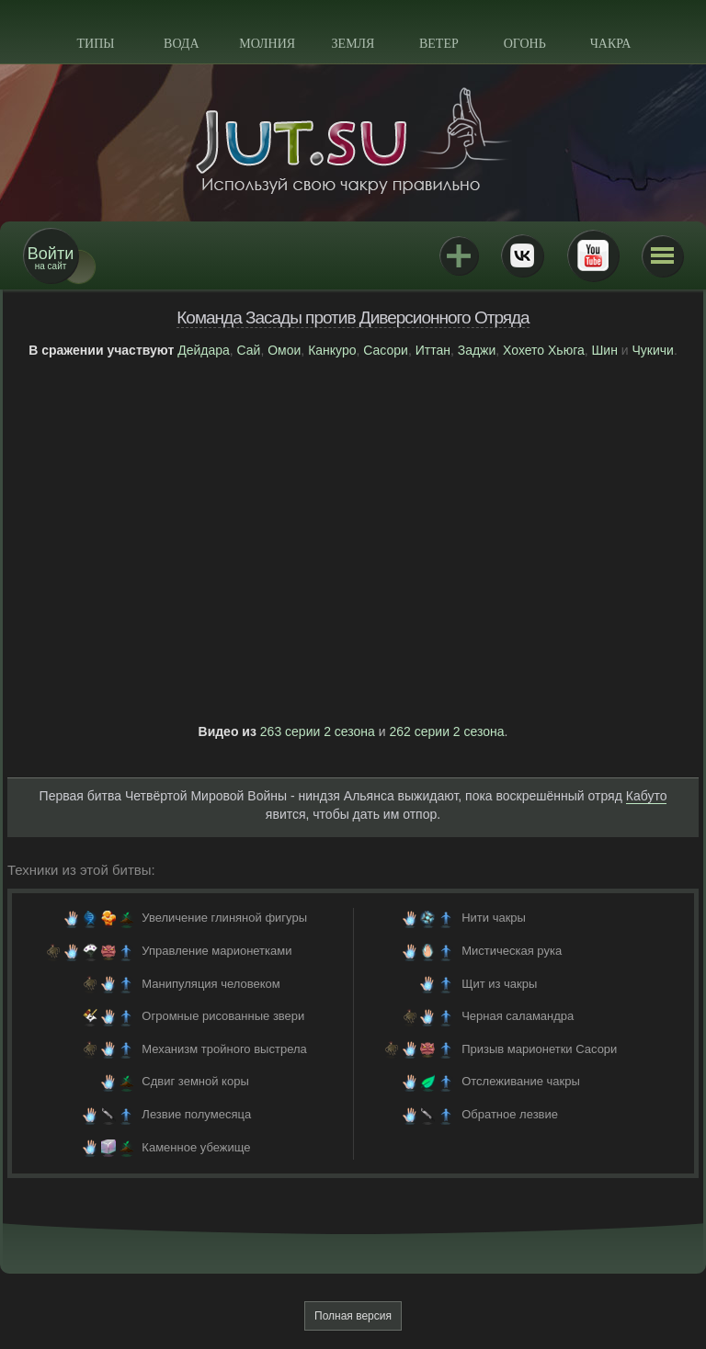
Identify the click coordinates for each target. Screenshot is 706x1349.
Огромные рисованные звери (223, 1016)
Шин (605, 350)
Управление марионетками (216, 951)
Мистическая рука (511, 951)
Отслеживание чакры (520, 1081)
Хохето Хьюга (544, 350)
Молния (267, 44)
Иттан (433, 350)
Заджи (477, 350)
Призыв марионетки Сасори (539, 1049)
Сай (249, 350)
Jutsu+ (458, 255)
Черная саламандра (517, 1016)
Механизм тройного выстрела (224, 1049)
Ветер (439, 44)
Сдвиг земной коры (195, 1081)
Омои (284, 350)
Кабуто (646, 795)
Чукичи (653, 350)
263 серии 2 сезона (317, 731)
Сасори (385, 350)
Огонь (525, 44)
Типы (95, 44)
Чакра (611, 44)
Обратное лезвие (509, 1114)
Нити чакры (493, 917)
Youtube (593, 255)
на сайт (51, 257)
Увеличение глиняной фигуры (224, 917)
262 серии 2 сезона (447, 731)
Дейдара (203, 350)
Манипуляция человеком (210, 984)
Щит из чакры (499, 984)
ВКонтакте (522, 255)
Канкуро (332, 350)
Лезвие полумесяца (196, 1114)
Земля (353, 44)
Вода (181, 44)
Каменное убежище (196, 1147)
